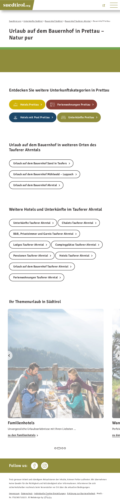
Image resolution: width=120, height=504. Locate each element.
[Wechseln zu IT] (103, 5)
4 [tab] (65, 448)
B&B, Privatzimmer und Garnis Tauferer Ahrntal (43, 233)
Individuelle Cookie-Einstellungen (50, 493)
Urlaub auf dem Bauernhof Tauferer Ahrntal (40, 266)
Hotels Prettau (29, 104)
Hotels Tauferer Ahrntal (74, 255)
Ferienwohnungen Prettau (73, 104)
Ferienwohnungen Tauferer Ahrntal (35, 277)
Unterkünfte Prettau (81, 117)
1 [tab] (55, 448)
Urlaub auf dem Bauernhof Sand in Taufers (40, 163)
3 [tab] (62, 448)
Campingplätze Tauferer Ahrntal (75, 244)
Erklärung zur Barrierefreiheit (81, 493)
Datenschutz (26, 493)
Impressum (14, 493)
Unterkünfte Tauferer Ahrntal (31, 223)
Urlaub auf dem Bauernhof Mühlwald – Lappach (43, 174)
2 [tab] (59, 448)
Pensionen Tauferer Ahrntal (30, 255)
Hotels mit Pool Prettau (35, 117)
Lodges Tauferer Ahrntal (28, 244)
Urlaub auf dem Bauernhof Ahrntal (35, 185)
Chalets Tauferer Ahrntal (77, 223)
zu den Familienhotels (21, 435)
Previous (7, 355)
